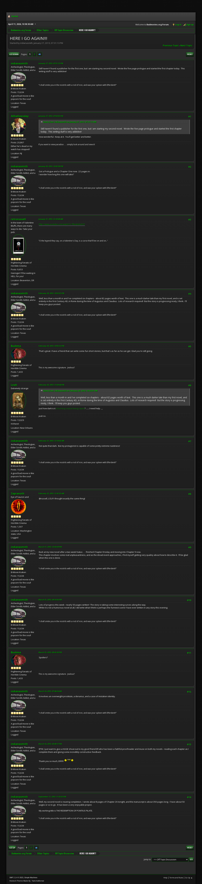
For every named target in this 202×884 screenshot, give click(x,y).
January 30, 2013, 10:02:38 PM (51, 166)
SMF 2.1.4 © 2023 (16, 877)
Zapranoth (17, 493)
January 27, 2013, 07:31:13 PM (51, 63)
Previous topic (171, 45)
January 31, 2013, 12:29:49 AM (51, 219)
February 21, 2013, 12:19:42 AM (51, 441)
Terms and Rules (176, 877)
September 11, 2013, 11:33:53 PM (52, 796)
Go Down (13, 54)
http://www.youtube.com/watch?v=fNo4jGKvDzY (62, 224)
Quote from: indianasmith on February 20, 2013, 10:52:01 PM (70, 390)
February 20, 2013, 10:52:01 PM (51, 293)
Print (190, 54)
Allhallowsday (20, 116)
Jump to (147, 859)
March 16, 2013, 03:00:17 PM (50, 744)
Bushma (16, 346)
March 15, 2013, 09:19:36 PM (50, 599)
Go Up (12, 848)
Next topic (186, 45)
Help (165, 877)
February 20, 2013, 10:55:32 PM (51, 346)
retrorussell (18, 219)
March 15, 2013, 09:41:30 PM (50, 652)
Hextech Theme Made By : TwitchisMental (26, 881)
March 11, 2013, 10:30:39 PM (50, 547)
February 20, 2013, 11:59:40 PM (51, 385)
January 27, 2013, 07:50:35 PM (51, 116)
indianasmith (19, 63)
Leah (14, 385)
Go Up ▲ (189, 877)
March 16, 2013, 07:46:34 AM (50, 691)
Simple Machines (30, 877)
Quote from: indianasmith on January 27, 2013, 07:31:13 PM (69, 122)
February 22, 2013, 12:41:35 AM (51, 493)
